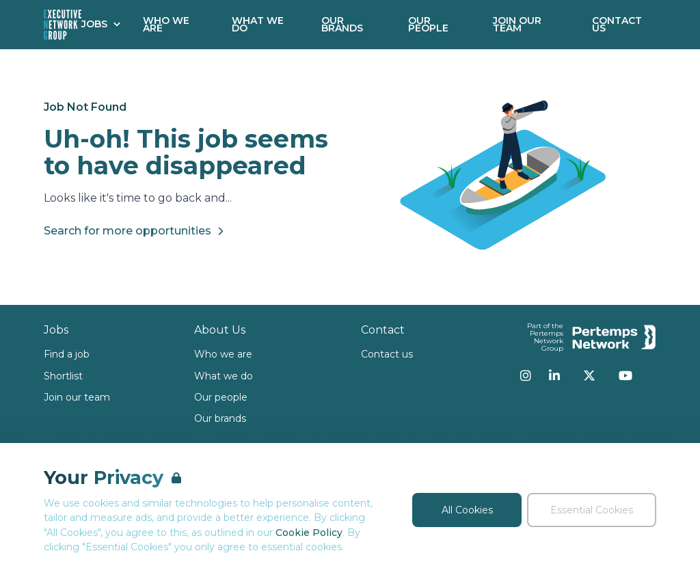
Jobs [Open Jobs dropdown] (101, 24)
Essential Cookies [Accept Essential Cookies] (591, 510)
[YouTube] (625, 375)
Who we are (223, 354)
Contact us (387, 354)
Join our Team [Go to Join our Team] (517, 24)
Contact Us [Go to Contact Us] (617, 24)
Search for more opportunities (136, 231)
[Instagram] (525, 375)
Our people (220, 397)
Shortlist (63, 376)
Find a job (67, 354)
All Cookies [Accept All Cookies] (467, 510)
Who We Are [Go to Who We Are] (166, 24)
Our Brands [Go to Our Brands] (342, 24)
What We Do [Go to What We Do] (258, 24)
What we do (223, 376)
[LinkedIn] (554, 375)
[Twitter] (589, 375)
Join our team (77, 397)
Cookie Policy (308, 532)
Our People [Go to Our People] (428, 24)
